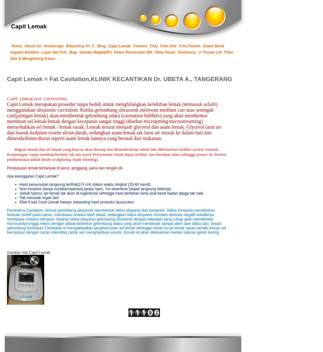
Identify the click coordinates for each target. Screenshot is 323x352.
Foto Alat (168, 46)
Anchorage (54, 46)
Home (16, 46)
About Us (32, 46)
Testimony (187, 52)
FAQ (154, 46)
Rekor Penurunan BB (133, 52)
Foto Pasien (189, 46)
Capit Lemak (119, 46)
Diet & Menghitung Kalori (32, 58)
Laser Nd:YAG (54, 52)
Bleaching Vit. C (80, 46)
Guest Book (213, 46)
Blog (101, 46)
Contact (140, 46)
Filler (228, 52)
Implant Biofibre (24, 52)
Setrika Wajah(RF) (95, 52)
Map (73, 52)
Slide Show (165, 52)
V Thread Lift (210, 52)
